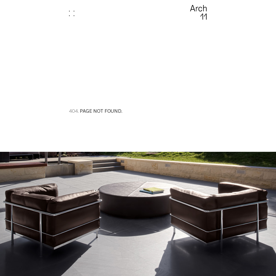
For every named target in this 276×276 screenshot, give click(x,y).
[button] (71, 12)
